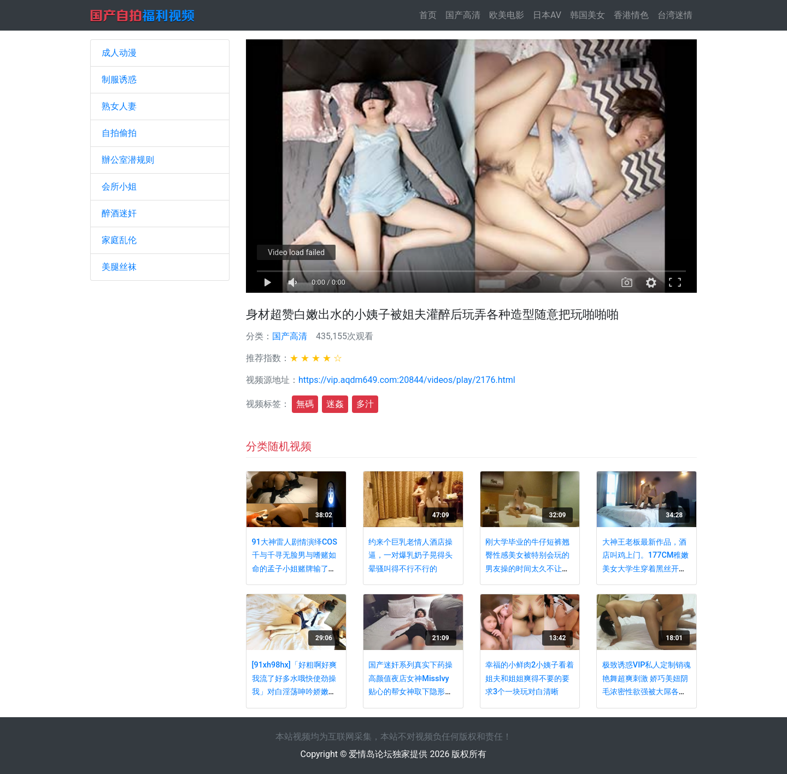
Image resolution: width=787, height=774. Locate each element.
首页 (430, 14)
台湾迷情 (674, 15)
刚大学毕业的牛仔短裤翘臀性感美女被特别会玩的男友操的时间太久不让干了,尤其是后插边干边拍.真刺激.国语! (529, 568)
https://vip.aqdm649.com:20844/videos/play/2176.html (406, 380)
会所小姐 (119, 186)
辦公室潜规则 (128, 160)
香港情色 (631, 15)
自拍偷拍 (119, 133)
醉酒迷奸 (119, 213)
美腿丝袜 (119, 267)
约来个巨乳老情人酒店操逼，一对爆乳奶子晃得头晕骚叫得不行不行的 (410, 555)
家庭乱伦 (119, 240)
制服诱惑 (119, 79)
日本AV (547, 15)
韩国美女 (587, 15)
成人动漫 (119, 53)
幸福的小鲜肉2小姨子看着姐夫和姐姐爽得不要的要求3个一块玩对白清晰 (529, 678)
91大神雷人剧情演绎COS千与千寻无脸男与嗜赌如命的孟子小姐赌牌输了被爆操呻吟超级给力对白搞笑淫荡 (294, 568)
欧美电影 (506, 15)
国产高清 (462, 15)
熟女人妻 (119, 106)
